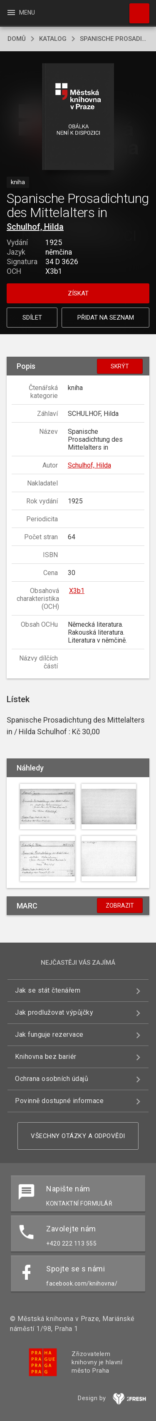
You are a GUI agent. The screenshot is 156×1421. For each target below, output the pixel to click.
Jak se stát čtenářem (47, 990)
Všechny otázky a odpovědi (78, 1136)
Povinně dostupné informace (59, 1101)
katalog (53, 39)
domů (16, 39)
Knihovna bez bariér (46, 1057)
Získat (78, 293)
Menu (20, 13)
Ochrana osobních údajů (51, 1079)
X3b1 (76, 591)
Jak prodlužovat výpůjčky (54, 1012)
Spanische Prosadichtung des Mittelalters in (114, 39)
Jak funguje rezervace (49, 1034)
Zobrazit (120, 905)
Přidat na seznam (105, 317)
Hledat (136, 9)
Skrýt (120, 366)
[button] (78, 117)
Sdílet (32, 317)
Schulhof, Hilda (35, 227)
